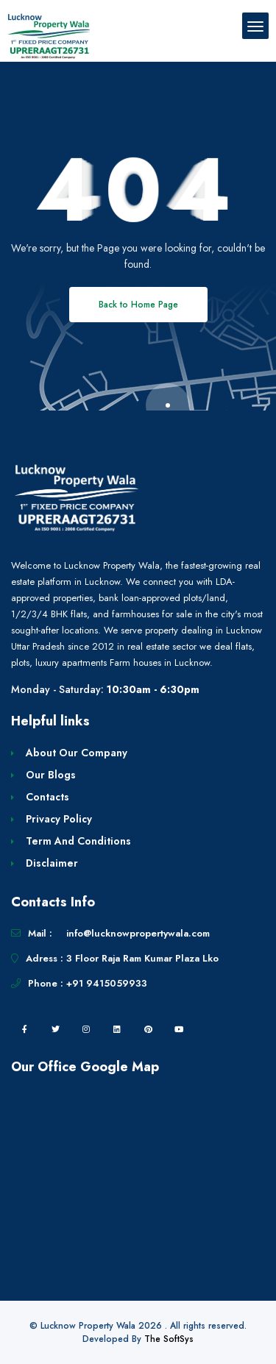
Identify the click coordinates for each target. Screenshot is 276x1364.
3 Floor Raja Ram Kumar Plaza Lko (142, 958)
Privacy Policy (59, 818)
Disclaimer (52, 863)
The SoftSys (169, 1339)
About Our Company (76, 752)
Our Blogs (51, 774)
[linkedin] (117, 1029)
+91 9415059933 (106, 983)
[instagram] (86, 1029)
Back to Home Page (138, 304)
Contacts (47, 796)
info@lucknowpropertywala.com (138, 933)
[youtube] (179, 1029)
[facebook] (24, 1029)
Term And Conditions (78, 841)
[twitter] (55, 1029)
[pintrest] (148, 1029)
